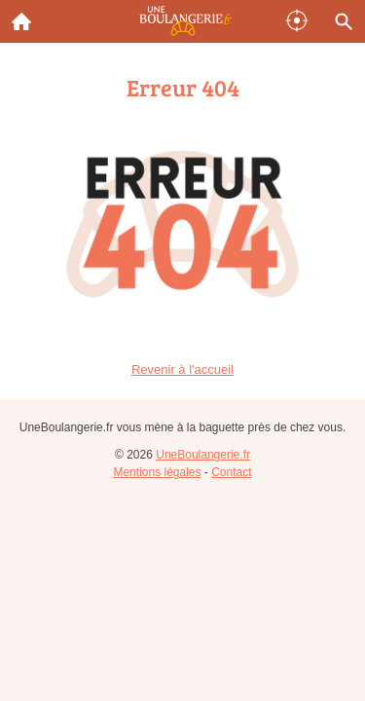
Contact (231, 472)
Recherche (338, 17)
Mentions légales (157, 472)
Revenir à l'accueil (182, 369)
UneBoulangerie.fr (203, 454)
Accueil (15, 16)
